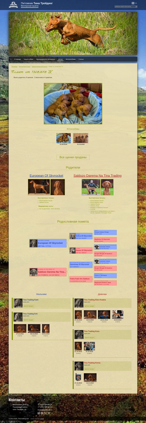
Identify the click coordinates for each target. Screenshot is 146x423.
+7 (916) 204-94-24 (45, 407)
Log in (42, 421)
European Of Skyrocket (46, 175)
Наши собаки (28, 59)
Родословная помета (73, 221)
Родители (73, 167)
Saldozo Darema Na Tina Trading (98, 175)
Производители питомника (45, 59)
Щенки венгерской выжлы (39, 66)
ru (133, 3)
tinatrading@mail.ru (45, 412)
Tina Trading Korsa (92, 365)
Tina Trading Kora (91, 334)
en (136, 3)
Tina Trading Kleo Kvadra (95, 302)
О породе (17, 59)
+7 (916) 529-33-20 (45, 409)
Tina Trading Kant (30, 302)
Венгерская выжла (29, 6)
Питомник (37, 3)
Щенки (60, 59)
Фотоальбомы (71, 59)
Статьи (81, 59)
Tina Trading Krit (30, 316)
